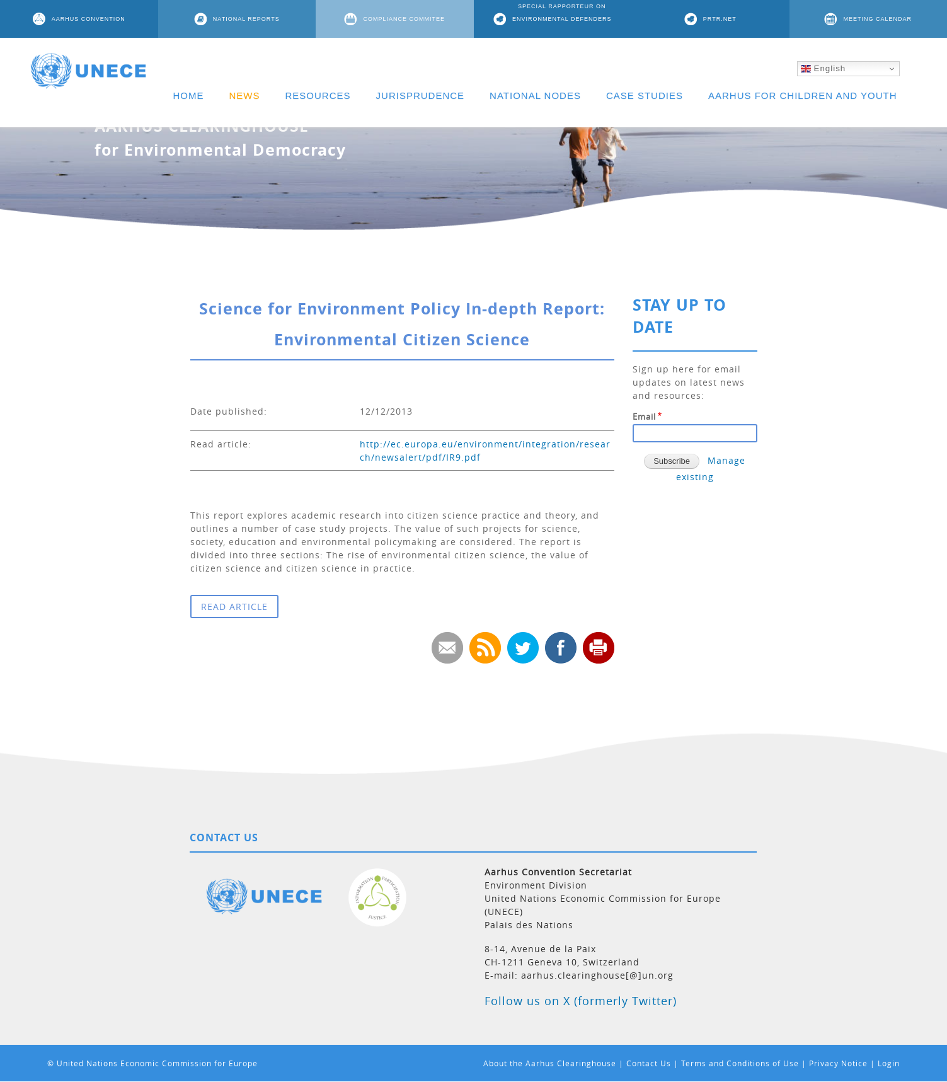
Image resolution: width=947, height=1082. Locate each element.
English (823, 69)
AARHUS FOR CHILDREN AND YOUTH (802, 95)
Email (644, 416)
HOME (188, 95)
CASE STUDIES (644, 95)
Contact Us (648, 1063)
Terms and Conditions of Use (740, 1063)
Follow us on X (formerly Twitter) (581, 1000)
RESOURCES (318, 95)
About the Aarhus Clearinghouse (549, 1063)
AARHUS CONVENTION (88, 19)
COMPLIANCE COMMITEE (404, 19)
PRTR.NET (720, 19)
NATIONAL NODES (535, 95)
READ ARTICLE (234, 607)
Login (889, 1063)
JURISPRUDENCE (420, 95)
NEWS (244, 95)
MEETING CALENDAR (877, 19)
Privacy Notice (838, 1063)
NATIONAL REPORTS (246, 19)
